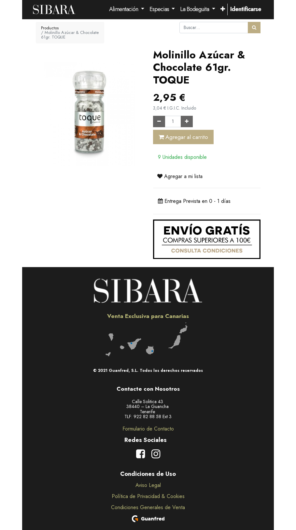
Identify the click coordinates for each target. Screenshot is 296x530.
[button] (222, 9)
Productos (50, 28)
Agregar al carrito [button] (183, 137)
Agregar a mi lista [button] (180, 176)
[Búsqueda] (254, 27)
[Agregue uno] (187, 121)
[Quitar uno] (159, 121)
